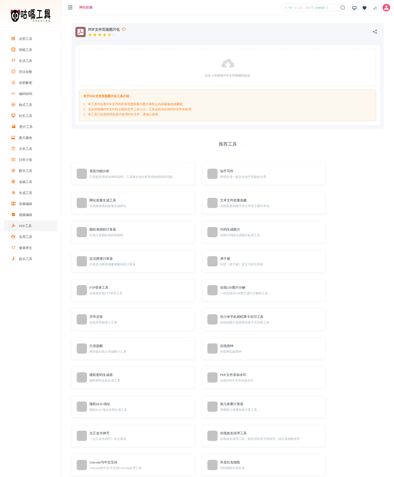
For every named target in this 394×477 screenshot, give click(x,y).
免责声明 (303, 440)
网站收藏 (86, 7)
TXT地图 (303, 448)
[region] (30, 254)
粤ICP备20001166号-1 (372, 464)
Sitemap (318, 448)
